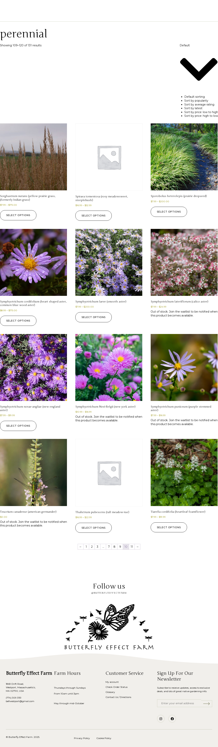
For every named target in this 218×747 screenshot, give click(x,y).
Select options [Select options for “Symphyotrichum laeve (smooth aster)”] (94, 317)
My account (112, 681)
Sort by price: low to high (201, 112)
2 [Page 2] (92, 546)
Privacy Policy (82, 738)
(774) (9, 697)
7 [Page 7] (109, 546)
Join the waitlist (179, 311)
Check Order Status (116, 686)
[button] (22, 9)
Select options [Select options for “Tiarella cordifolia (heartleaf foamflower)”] (170, 527)
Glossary (126, 15)
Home (50, 15)
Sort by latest (193, 108)
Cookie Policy (103, 738)
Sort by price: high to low (201, 116)
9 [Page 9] (120, 546)
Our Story (105, 15)
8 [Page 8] (114, 546)
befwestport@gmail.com (20, 701)
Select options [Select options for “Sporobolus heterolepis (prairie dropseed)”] (170, 211)
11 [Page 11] (132, 546)
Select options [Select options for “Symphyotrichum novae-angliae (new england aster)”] (19, 425)
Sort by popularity (196, 100)
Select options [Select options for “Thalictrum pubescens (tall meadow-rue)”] (94, 527)
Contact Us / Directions (118, 697)
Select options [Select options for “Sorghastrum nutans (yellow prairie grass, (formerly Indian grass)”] (19, 215)
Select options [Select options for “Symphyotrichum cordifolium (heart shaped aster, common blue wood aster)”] (19, 320)
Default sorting (194, 96)
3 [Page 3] (97, 546)
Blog (143, 15)
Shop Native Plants (76, 15)
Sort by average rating (199, 104)
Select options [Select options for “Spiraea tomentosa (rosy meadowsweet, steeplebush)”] (94, 215)
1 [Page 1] (86, 546)
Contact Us (162, 15)
